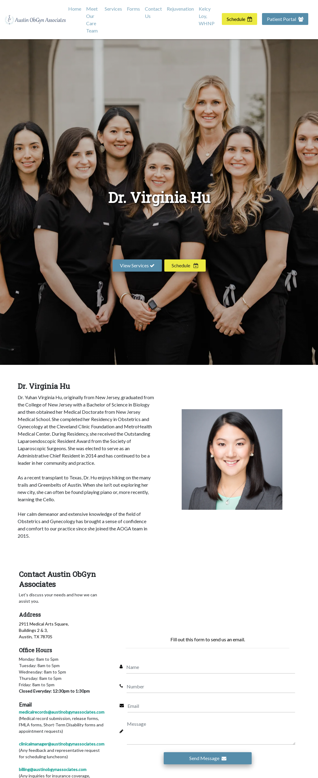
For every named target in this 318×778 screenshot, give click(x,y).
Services (113, 9)
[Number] (211, 686)
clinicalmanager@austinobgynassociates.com (61, 743)
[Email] (211, 705)
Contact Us (153, 12)
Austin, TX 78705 (35, 636)
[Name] (210, 666)
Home (74, 9)
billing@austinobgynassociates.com (52, 769)
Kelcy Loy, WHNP (207, 16)
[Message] (211, 731)
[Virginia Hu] (232, 459)
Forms (133, 9)
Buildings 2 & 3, (33, 630)
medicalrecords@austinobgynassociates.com (61, 712)
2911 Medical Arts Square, (44, 623)
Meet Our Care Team (92, 19)
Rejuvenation (180, 9)
